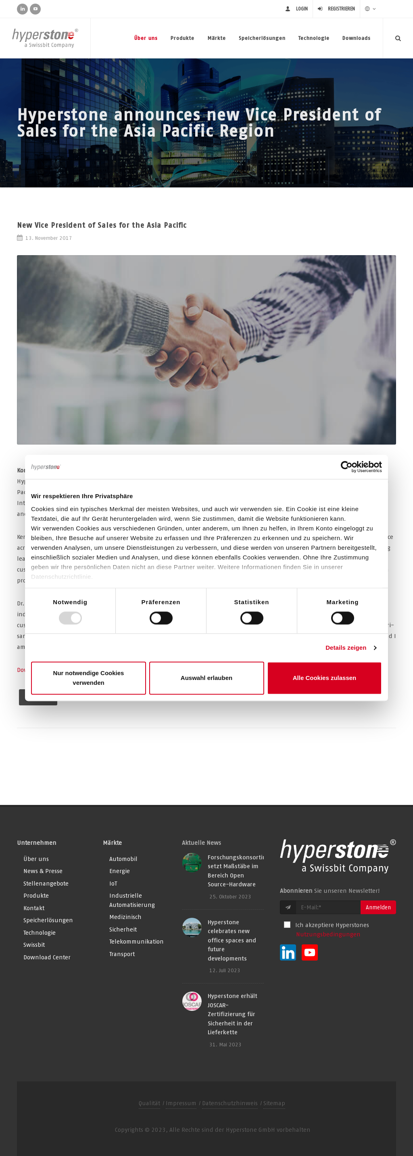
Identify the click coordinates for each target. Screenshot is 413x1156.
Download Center (47, 957)
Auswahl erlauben (206, 678)
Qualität (149, 1103)
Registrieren (341, 8)
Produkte (182, 38)
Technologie (314, 38)
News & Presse (43, 870)
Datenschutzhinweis (230, 1103)
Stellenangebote (46, 883)
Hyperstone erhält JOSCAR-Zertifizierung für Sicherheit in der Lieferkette (232, 1013)
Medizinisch (125, 916)
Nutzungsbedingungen (328, 934)
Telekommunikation (136, 941)
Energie (119, 870)
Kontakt (33, 907)
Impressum (181, 1103)
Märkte (216, 38)
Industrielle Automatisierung (132, 900)
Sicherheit (123, 929)
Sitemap (274, 1103)
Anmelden (378, 907)
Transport (122, 953)
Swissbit (34, 944)
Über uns (146, 38)
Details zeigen (345, 647)
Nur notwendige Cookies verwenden (88, 678)
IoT (113, 883)
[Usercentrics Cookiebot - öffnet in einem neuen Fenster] (346, 467)
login (302, 8)
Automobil (123, 858)
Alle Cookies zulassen (325, 678)
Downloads (356, 38)
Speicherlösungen (262, 38)
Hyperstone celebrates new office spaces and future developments (232, 940)
